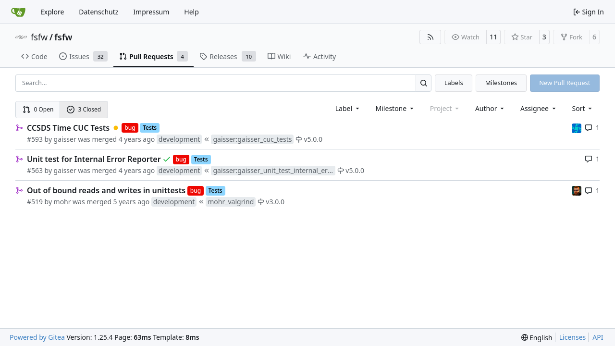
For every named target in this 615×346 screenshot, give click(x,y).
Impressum (151, 11)
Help (191, 11)
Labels (453, 82)
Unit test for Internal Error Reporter (94, 159)
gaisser (65, 139)
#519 (35, 201)
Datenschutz (98, 11)
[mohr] (576, 190)
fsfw (39, 37)
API (597, 337)
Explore (52, 11)
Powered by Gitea (37, 337)
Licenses (572, 337)
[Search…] (423, 82)
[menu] (583, 108)
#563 (35, 170)
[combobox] (348, 108)
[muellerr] (576, 127)
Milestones (501, 82)
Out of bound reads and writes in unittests (106, 190)
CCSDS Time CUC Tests (68, 128)
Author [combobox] (490, 108)
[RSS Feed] (430, 37)
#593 (35, 139)
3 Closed (84, 109)
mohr (62, 201)
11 (493, 36)
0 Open (38, 109)
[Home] (18, 12)
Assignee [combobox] (538, 108)
